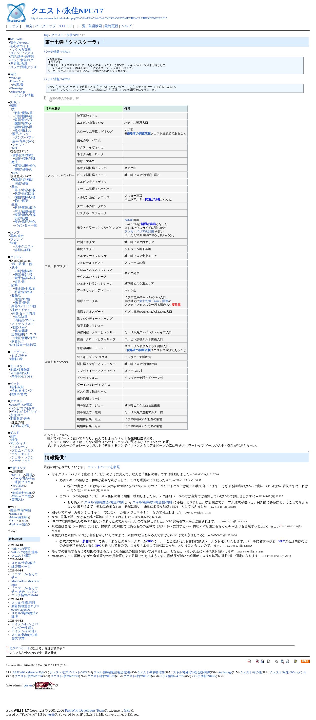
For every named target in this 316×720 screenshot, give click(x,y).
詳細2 (27, 250)
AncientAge (18, 92)
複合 (18, 222)
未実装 (29, 56)
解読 (25, 201)
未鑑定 (23, 331)
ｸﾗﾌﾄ (22, 306)
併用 (25, 338)
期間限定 (16, 418)
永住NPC (16, 415)
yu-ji (52, 714)
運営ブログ (24, 482)
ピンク (27, 390)
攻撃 (15, 155)
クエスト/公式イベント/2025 (68, 672)
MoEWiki (16, 39)
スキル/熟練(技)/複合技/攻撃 (24, 636)
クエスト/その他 (251, 672)
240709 (128, 220)
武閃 (13, 436)
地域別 (15, 369)
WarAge (15, 77)
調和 (18, 127)
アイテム (16, 257)
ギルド (15, 433)
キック (24, 134)
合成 (32, 215)
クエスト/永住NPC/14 (28, 676)
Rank (23, 327)
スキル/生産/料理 (23, 603)
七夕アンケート (21, 648)
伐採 (25, 197)
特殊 (32, 158)
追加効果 (17, 334)
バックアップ (45, 26)
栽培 (25, 218)
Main (20, 517)
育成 (23, 394)
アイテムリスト (22, 324)
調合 (25, 215)
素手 (15, 134)
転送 (33, 345)
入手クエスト (24, 246)
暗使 (14, 440)
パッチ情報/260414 (24, 595)
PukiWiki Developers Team (86, 710)
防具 (14, 285)
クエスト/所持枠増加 (151, 672)
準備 (20, 510)
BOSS (28, 376)
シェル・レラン (22, 457)
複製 (18, 215)
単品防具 (21, 317)
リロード (65, 26)
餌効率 (15, 394)
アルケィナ (18, 443)
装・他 (27, 264)
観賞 (20, 387)
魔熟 (25, 113)
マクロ (28, 53)
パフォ (30, 137)
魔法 (14, 162)
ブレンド (16, 239)
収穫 (32, 197)
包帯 (18, 193)
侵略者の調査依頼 (139, 133)
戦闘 (13, 106)
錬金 (29, 292)
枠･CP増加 (24, 404)
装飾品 (16, 296)
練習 (28, 510)
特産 (18, 292)
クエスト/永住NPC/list (65, 676)
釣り (18, 201)
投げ (25, 120)
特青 (14, 390)
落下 (18, 190)
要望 (13, 510)
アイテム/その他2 (23, 631)
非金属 (19, 288)
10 (26, 521)
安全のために (19, 42)
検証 (18, 338)
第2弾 (25, 426)
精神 (25, 278)
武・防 (17, 264)
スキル (15, 102)
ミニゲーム (18, 352)
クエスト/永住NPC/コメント (288, 672)
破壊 (18, 165)
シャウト (18, 144)
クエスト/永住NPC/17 (67, 11)
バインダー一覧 (26, 225)
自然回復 (28, 193)
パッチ (15, 60)
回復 (18, 158)
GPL (128, 710)
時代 (13, 74)
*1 (7, 647)
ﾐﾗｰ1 (13, 521)
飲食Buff (17, 341)
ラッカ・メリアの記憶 (139, 231)
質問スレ (17, 499)
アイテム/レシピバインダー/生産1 (24, 625)
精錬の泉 (16, 359)
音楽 (22, 141)
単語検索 (95, 26)
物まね (26, 130)
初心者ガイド (19, 46)
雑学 (20, 56)
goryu (29, 685)
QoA (30, 141)
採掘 (18, 197)
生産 (14, 204)
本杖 (32, 278)
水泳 (25, 190)
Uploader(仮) (20, 524)
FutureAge (17, 81)
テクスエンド (21, 454)
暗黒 (25, 123)
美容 (18, 218)
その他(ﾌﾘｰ (28, 408)
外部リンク (18, 468)
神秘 (18, 169)
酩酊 (18, 123)
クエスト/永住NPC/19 (137, 676)
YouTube (19, 485)
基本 (14, 187)
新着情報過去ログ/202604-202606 (25, 607)
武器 (14, 267)
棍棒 (25, 116)
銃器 (18, 120)
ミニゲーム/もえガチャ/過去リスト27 (24, 589)
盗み (15, 141)
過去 (27, 418)
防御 (22, 155)
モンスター (18, 366)
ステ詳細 (16, 373)
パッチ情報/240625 (57, 52)
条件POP (17, 376)
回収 (32, 190)
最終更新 (111, 26)
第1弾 (16, 426)
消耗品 (19, 320)
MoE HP (19, 475)
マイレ (30, 320)
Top (46, 35)
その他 (31, 306)
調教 (25, 127)
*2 (281, 525)
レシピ (15, 408)
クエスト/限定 (21, 555)
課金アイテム (21, 310)
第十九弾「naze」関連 (153, 301)
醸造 (25, 207)
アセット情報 (24, 95)
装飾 (32, 211)
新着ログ (26, 60)
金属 (28, 288)
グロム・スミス (22, 450)
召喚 (25, 158)
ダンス (19, 137)
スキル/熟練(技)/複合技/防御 (152, 502)
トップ (13, 26)
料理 (18, 207)
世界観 (15, 63)
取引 (18, 130)
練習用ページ (21, 566)
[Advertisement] (64, 700)
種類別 (25, 369)
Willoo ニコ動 (23, 496)
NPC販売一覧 (19, 345)
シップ (15, 232)
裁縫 (25, 211)
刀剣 (18, 116)
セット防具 (27, 313)
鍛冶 (32, 207)
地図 (23, 63)
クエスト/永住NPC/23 (101, 676)
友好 (27, 373)
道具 (18, 282)
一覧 (82, 26)
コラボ (15, 67)
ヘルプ (126, 26)
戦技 (18, 113)
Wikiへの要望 (20, 548)
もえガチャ (19, 355)
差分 (29, 26)
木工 (18, 211)
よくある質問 (21, 49)
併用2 (33, 338)
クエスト (16, 401)
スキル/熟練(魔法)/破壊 (24, 614)
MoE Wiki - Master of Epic (25, 582)
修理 (25, 222)
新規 (30, 475)
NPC (15, 148)
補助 (30, 155)
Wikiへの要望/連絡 (24, 552)
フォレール (19, 447)
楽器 (14, 306)
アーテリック (21, 461)
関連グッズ (28, 67)
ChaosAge (16, 88)
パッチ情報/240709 (57, 79)
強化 (32, 165)
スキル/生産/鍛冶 (23, 563)
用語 (13, 56)
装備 (13, 243)
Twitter (16, 489)
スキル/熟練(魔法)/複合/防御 (104, 502)
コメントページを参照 (104, 467)
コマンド (16, 53)
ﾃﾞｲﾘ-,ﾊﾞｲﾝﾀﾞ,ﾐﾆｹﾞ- (25, 412)
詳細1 (18, 250)
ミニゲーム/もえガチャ (24, 575)
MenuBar (16, 513)
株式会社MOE (23, 492)
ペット (15, 383)
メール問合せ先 (23, 478)
